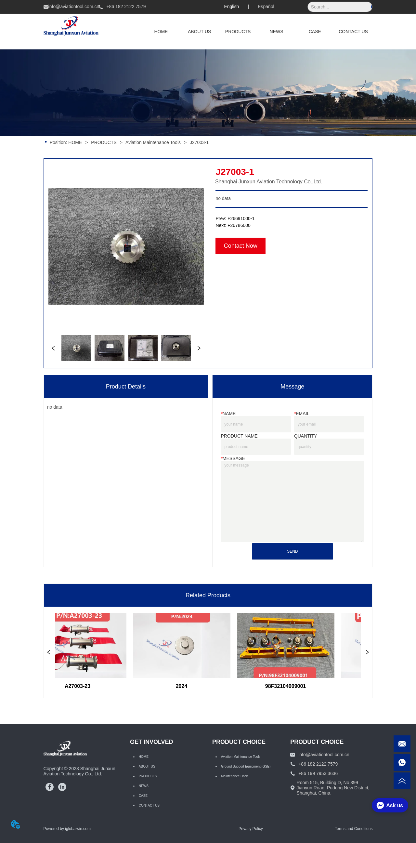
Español (266, 6)
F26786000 (239, 225)
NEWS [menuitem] (276, 31)
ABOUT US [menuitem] (199, 31)
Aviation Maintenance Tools (153, 142)
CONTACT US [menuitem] (353, 31)
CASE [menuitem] (315, 31)
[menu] (257, 31)
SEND (292, 551)
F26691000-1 (241, 218)
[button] (238, 31)
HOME (75, 142)
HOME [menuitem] (161, 31)
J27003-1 (198, 142)
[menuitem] (238, 31)
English (231, 6)
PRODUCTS (104, 142)
